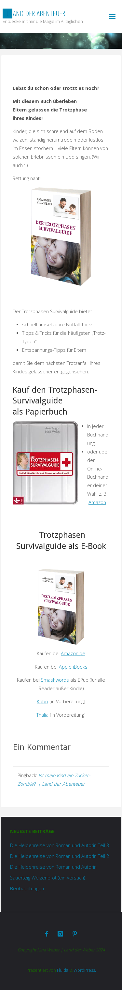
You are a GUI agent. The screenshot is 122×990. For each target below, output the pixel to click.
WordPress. (85, 970)
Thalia (42, 715)
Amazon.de (73, 653)
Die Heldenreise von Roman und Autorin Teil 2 (59, 856)
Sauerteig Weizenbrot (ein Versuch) (47, 878)
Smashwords (55, 680)
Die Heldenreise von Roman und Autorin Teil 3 (59, 845)
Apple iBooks (73, 667)
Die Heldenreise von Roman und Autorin (53, 867)
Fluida (62, 970)
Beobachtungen (27, 888)
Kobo (42, 701)
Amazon (97, 502)
